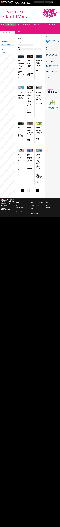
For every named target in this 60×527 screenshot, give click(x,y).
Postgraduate (18, 204)
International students (20, 205)
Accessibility (3, 208)
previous (22, 190)
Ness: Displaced (20, 128)
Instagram (48, 77)
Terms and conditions (5, 210)
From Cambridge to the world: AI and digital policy (21, 158)
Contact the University (5, 206)
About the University (23, 3)
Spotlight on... (48, 207)
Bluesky (47, 79)
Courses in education (20, 211)
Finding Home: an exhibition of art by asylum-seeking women (38, 158)
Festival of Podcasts (37, 24)
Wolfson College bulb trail (38, 129)
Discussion (48, 205)
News (19, 24)
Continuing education (20, 207)
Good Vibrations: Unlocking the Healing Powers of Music (30, 158)
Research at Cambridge (29, 3)
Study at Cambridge (16, 3)
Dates (19, 47)
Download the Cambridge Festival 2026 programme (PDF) (51, 41)
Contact (3, 27)
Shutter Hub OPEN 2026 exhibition (39, 93)
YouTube (48, 82)
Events (32, 210)
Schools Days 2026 (26, 24)
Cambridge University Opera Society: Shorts (30, 63)
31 (34, 190)
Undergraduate (19, 202)
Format (19, 42)
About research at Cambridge (51, 208)
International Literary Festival (39, 62)
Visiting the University (35, 205)
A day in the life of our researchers (21, 93)
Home (2, 24)
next (37, 190)
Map (32, 206)
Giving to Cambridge (35, 213)
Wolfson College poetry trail (30, 129)
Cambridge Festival (5, 33)
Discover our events (11, 24)
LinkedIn (48, 81)
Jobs (32, 211)
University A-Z (4, 205)
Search (19, 38)
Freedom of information (5, 209)
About (53, 24)
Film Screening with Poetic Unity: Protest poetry (21, 64)
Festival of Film (47, 24)
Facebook (48, 75)
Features (48, 204)
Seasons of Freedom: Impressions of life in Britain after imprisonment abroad (30, 96)
